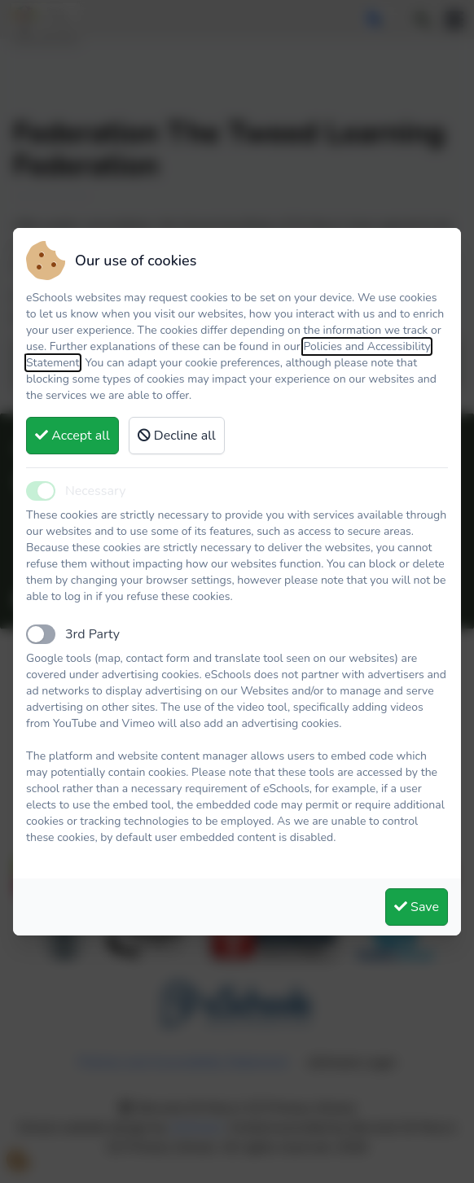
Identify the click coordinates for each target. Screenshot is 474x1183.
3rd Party (92, 634)
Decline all (177, 436)
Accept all (72, 436)
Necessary (95, 491)
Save (416, 907)
